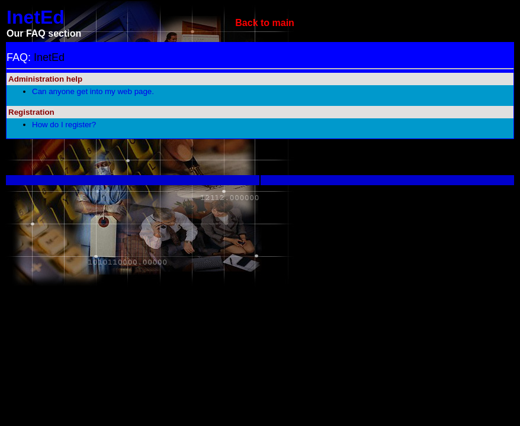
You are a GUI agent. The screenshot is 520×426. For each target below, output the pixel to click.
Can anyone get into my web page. (93, 91)
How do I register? (64, 124)
